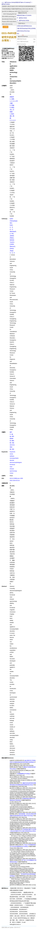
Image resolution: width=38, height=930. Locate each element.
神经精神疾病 (12, 438)
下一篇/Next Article (22, 18)
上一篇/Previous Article (23, 20)
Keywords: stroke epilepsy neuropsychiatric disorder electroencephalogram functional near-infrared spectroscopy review (16, 462)
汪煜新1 (12, 112)
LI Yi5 (11, 233)
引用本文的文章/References (24, 26)
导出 (18, 33)
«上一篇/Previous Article (8, 2)
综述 (13, 449)
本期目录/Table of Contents (24, 15)
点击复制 (5, 27)
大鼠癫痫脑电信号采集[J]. (23, 773)
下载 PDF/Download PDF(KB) (26, 28)
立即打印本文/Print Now (23, 31)
